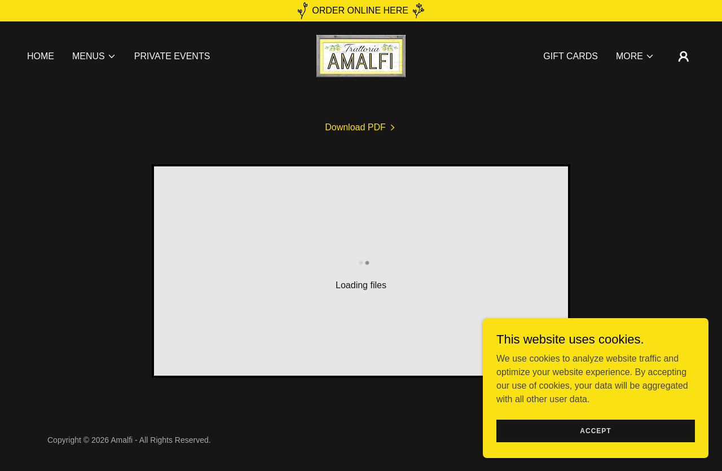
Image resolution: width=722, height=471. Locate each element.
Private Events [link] (172, 56)
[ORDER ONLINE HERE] (361, 10)
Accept (595, 438)
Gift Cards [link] (570, 56)
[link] (361, 55)
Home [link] (40, 56)
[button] (94, 56)
